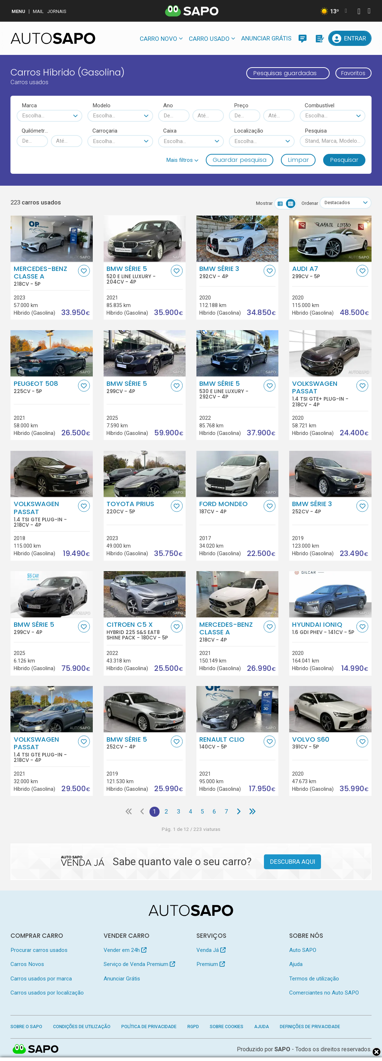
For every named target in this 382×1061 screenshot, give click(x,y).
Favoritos (351, 73)
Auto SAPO (302, 950)
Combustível (319, 105)
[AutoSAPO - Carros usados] (52, 38)
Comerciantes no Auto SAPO (324, 993)
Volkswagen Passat (323, 393)
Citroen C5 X (138, 631)
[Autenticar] (358, 12)
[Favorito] (84, 271)
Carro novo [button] (158, 38)
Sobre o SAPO (26, 1027)
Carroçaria (104, 131)
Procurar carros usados (39, 950)
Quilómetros (35, 131)
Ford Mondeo (230, 507)
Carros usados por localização (47, 993)
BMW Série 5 (138, 275)
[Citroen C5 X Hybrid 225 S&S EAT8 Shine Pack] (145, 595)
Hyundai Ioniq (323, 628)
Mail (38, 11)
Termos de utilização (314, 979)
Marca (29, 105)
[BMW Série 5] (145, 354)
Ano (168, 105)
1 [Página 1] (153, 811)
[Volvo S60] (330, 709)
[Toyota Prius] (145, 474)
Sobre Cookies (226, 1027)
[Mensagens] (302, 38)
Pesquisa (316, 131)
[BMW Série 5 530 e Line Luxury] (237, 354)
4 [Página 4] (190, 811)
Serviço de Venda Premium (139, 965)
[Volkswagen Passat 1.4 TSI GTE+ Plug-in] (330, 354)
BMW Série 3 (230, 272)
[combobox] (49, 116)
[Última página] (254, 812)
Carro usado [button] (209, 38)
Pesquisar (344, 159)
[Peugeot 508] (51, 354)
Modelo (101, 105)
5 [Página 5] (203, 811)
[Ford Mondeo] (237, 474)
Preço (241, 105)
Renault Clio (230, 743)
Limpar (298, 159)
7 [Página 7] (228, 811)
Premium (210, 965)
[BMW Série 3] (237, 239)
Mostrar (262, 203)
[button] (182, 160)
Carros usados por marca (41, 979)
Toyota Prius (138, 507)
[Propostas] (319, 38)
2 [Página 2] (165, 811)
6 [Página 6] (215, 811)
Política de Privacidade (149, 1027)
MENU (18, 11)
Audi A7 (323, 272)
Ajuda (296, 965)
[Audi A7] (330, 239)
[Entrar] (349, 38)
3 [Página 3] (178, 811)
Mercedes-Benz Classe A (45, 276)
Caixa (170, 131)
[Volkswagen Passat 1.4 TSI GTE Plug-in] (51, 474)
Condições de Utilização (81, 1027)
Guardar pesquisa (239, 159)
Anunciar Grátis (266, 38)
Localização (248, 131)
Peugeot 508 (45, 387)
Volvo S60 (323, 743)
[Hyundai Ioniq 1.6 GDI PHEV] (330, 595)
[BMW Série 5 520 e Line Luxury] (145, 239)
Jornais (56, 11)
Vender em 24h (125, 950)
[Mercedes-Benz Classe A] (51, 239)
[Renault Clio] (237, 709)
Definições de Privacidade (310, 1027)
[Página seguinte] (240, 812)
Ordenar (308, 203)
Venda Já (211, 950)
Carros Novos (27, 965)
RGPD (193, 1027)
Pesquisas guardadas (280, 73)
